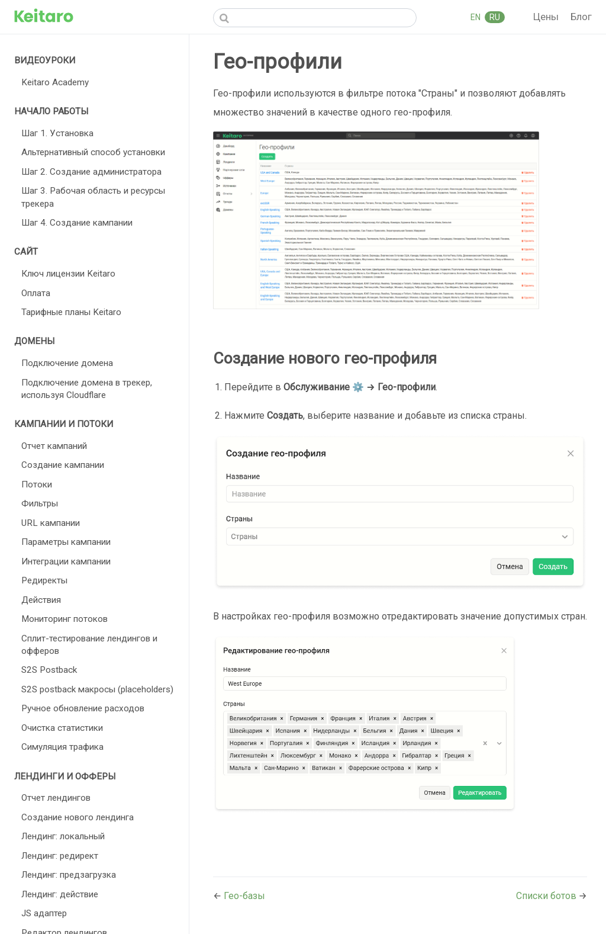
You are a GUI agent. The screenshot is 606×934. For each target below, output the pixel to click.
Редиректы (44, 580)
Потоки (36, 484)
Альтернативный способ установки (93, 152)
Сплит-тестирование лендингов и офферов (89, 644)
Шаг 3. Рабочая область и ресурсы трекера (93, 196)
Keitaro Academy (55, 82)
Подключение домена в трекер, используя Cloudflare (86, 388)
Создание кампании (62, 465)
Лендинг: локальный (63, 836)
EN (476, 17)
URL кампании (50, 523)
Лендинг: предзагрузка (68, 874)
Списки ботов (547, 895)
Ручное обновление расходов (82, 708)
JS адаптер (44, 913)
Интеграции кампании (66, 561)
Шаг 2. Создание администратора (91, 171)
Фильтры (39, 503)
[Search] (315, 17)
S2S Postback (49, 670)
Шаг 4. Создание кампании (77, 222)
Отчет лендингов (56, 797)
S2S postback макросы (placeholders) (97, 689)
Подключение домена (67, 363)
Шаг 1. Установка (57, 133)
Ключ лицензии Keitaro (68, 273)
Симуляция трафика (62, 747)
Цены (547, 17)
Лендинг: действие (59, 894)
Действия (41, 600)
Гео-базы (244, 895)
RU (494, 17)
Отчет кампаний (54, 446)
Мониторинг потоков (64, 619)
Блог (581, 17)
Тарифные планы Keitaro (71, 312)
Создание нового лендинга (77, 817)
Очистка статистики (62, 728)
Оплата (35, 293)
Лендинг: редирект (59, 855)
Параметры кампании (66, 542)
